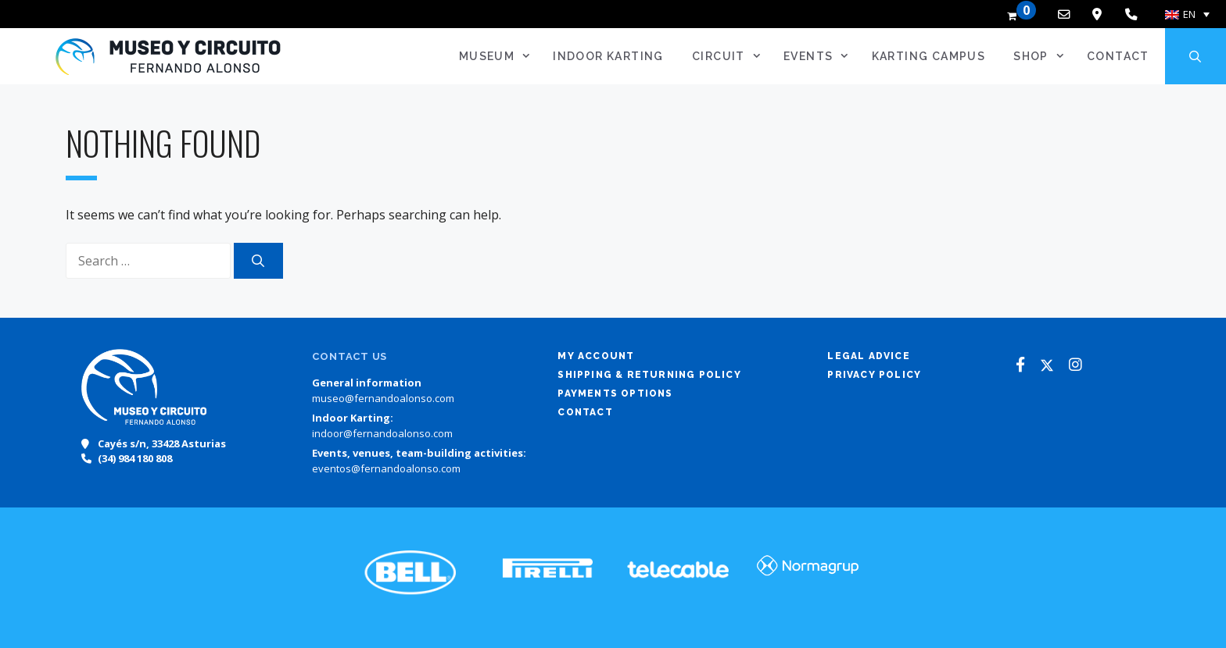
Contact (1118, 56)
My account (595, 356)
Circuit (731, 56)
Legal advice (868, 356)
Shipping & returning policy (648, 374)
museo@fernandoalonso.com (383, 398)
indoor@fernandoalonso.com (382, 433)
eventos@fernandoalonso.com (386, 468)
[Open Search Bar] (1195, 56)
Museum (500, 56)
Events (821, 56)
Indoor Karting (608, 56)
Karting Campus (929, 56)
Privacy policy (874, 374)
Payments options (614, 393)
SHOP (1043, 56)
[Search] (258, 261)
